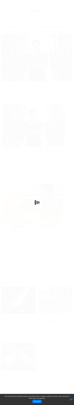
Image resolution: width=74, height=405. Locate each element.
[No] (71, 399)
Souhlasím (37, 401)
